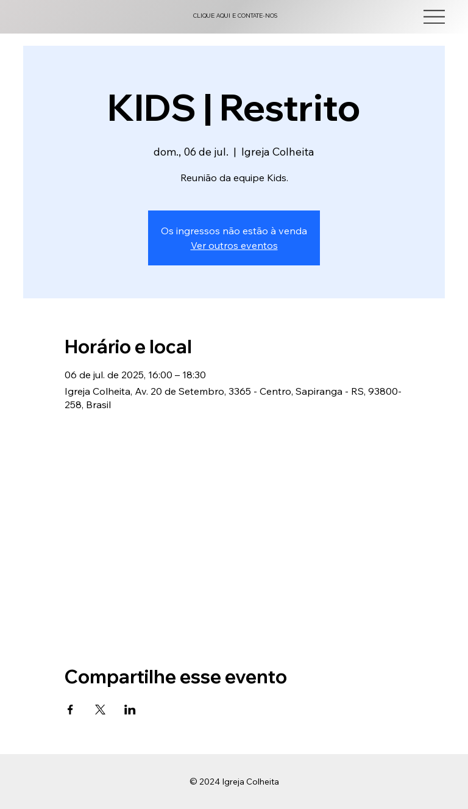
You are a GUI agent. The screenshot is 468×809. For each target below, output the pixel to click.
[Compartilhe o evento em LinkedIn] (130, 709)
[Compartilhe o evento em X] (100, 709)
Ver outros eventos (234, 245)
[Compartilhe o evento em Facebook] (70, 709)
